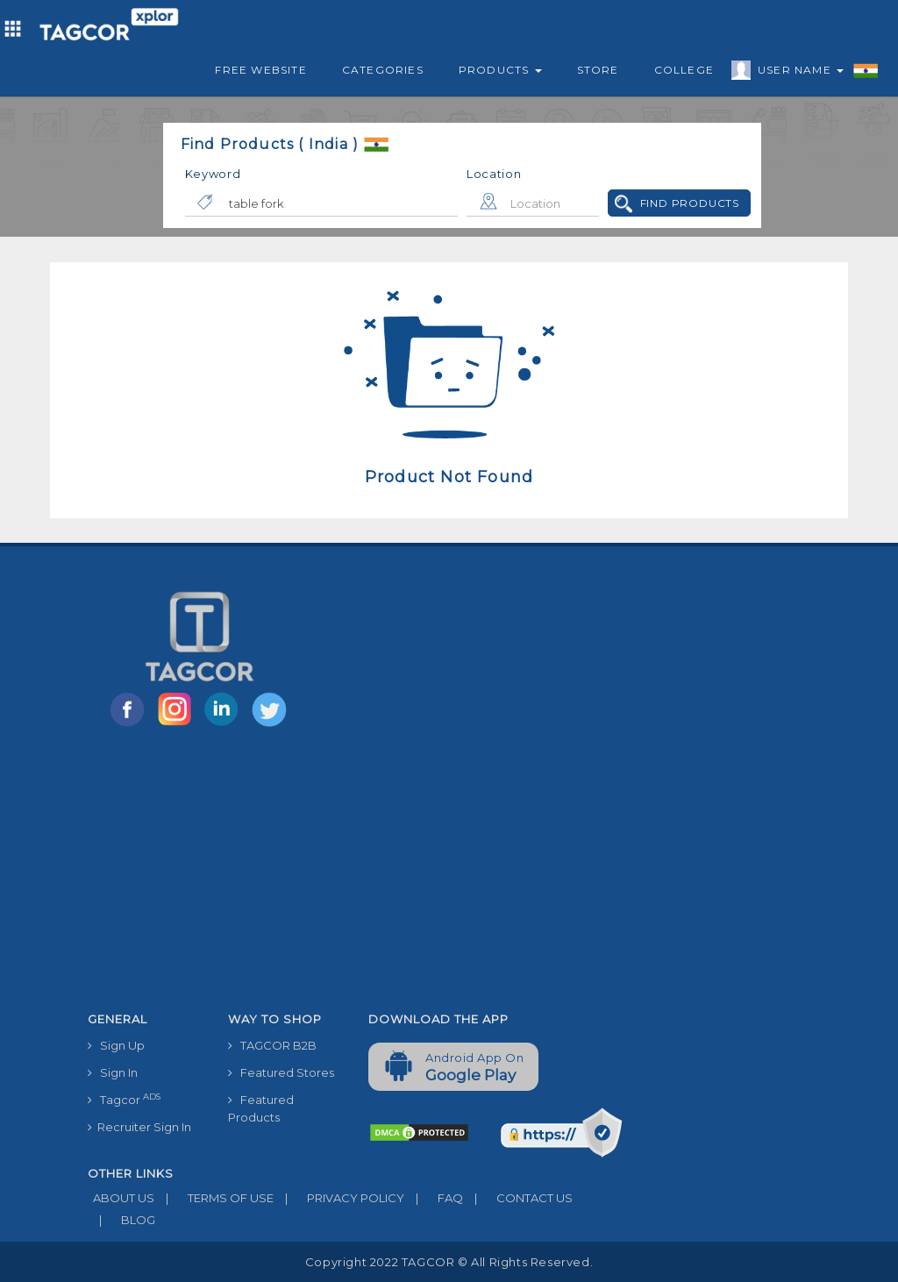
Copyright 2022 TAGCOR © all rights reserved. (449, 1262)
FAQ (433, 1198)
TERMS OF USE (214, 1198)
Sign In (113, 1072)
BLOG (121, 1220)
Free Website (260, 69)
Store (598, 69)
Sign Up (116, 1045)
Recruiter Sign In (139, 1127)
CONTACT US (518, 1198)
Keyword (213, 174)
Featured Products (261, 1108)
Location (494, 174)
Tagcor (124, 1099)
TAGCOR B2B (272, 1045)
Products (500, 69)
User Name (796, 73)
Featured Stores (281, 1072)
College (684, 69)
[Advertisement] (355, 872)
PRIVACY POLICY (339, 1198)
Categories (383, 69)
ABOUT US (121, 1198)
